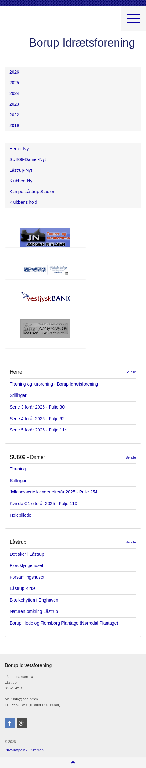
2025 (14, 82)
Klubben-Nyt (21, 180)
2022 (14, 114)
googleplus (22, 723)
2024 (14, 93)
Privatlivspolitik (16, 750)
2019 (14, 125)
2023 (14, 104)
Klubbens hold (23, 202)
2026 (14, 72)
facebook (10, 723)
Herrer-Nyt (19, 148)
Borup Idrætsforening (17, 22)
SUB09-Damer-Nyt (27, 159)
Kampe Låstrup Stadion (32, 191)
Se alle (130, 372)
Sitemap (37, 750)
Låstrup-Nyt (20, 170)
